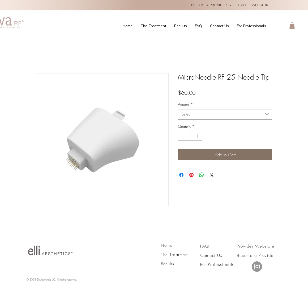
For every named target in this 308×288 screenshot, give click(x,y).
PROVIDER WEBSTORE (252, 5)
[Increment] (198, 136)
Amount (185, 104)
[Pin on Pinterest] (191, 175)
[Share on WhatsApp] (201, 175)
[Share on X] (211, 175)
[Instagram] (257, 266)
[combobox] (225, 114)
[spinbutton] (190, 136)
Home (167, 245)
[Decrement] (182, 136)
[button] (292, 25)
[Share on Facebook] (181, 175)
